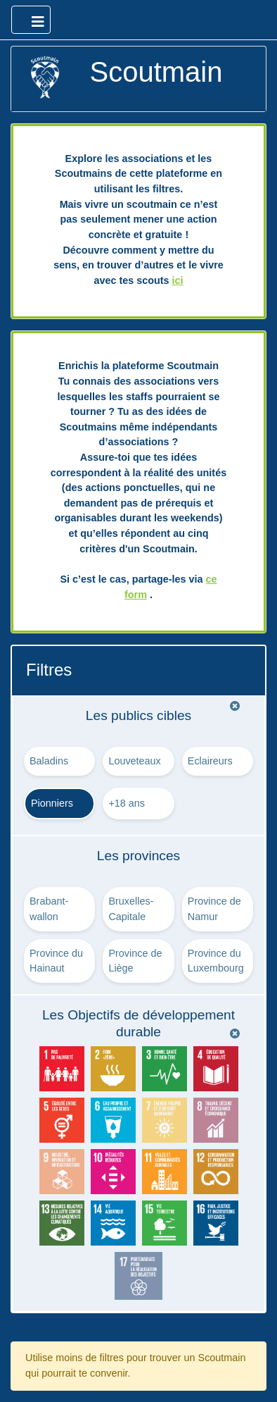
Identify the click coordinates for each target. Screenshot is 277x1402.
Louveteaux (134, 761)
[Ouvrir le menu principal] (31, 20)
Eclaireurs (210, 761)
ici (177, 280)
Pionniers (52, 803)
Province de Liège (135, 961)
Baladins (49, 761)
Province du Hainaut (56, 961)
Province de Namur (214, 908)
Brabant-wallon (49, 908)
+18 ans (126, 803)
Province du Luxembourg (216, 961)
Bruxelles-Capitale (130, 908)
